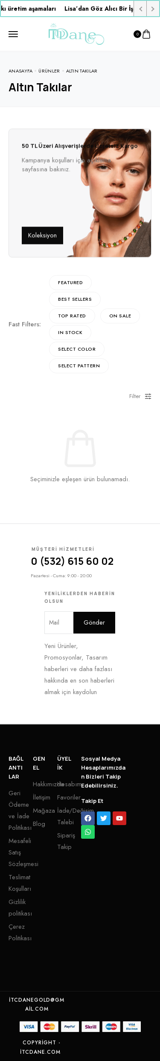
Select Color (77, 349)
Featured (70, 282)
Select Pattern (79, 365)
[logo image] (76, 33)
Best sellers (75, 299)
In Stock (70, 332)
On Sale (120, 315)
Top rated (72, 315)
